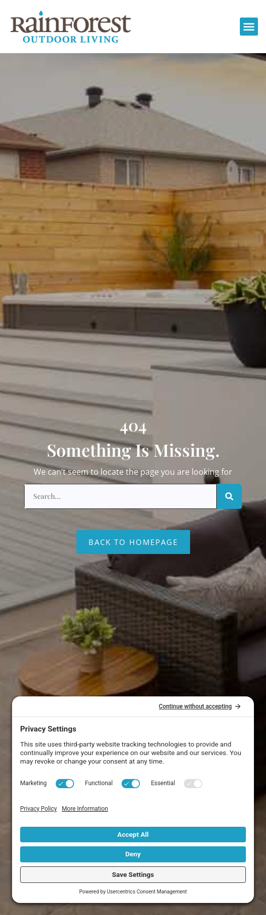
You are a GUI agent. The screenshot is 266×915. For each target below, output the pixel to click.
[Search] (229, 496)
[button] (249, 27)
